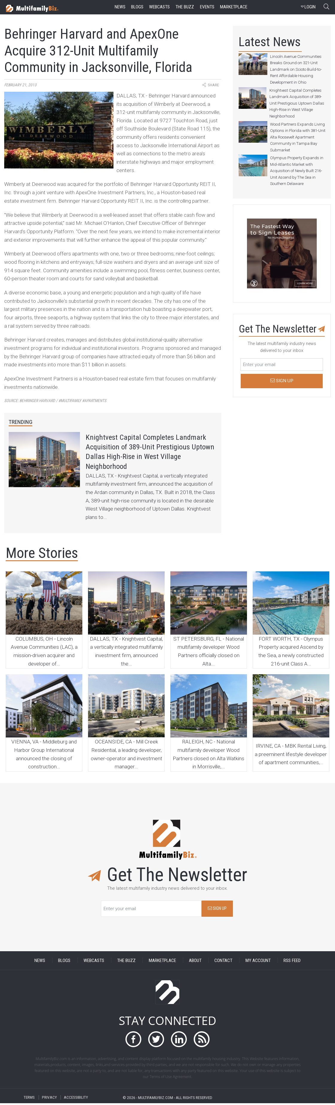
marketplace (233, 7)
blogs (137, 7)
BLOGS (64, 962)
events (207, 7)
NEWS (39, 962)
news (120, 7)
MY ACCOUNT (258, 962)
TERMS (29, 1099)
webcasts (159, 7)
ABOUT (195, 962)
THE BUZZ (126, 962)
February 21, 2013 (20, 85)
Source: (55, 400)
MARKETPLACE (162, 962)
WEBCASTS (94, 962)
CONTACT (223, 962)
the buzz (184, 7)
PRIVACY (49, 1099)
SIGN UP (217, 910)
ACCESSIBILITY (76, 1099)
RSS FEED (292, 962)
